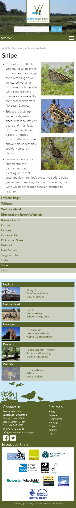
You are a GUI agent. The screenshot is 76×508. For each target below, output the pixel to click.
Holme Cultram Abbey (40, 336)
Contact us (12, 407)
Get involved (11, 304)
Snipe (4, 265)
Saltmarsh (7, 203)
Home (52, 411)
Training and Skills (37, 356)
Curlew (5, 225)
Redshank (7, 245)
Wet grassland (35, 376)
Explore (8, 284)
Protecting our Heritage (41, 349)
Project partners (15, 444)
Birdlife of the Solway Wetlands (29, 48)
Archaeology (34, 329)
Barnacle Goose (10, 220)
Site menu (7, 38)
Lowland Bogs (10, 198)
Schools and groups (38, 316)
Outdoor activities (37, 293)
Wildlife (6, 48)
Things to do (34, 290)
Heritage (9, 324)
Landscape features (38, 333)
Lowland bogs (35, 370)
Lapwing (6, 230)
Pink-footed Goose (12, 240)
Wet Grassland (11, 209)
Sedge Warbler (9, 255)
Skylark (5, 260)
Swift (4, 270)
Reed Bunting (9, 250)
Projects (8, 344)
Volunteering (34, 313)
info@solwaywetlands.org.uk (18, 432)
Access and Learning (39, 353)
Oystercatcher (9, 235)
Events (30, 310)
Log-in (52, 433)
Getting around (35, 296)
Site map (56, 407)
